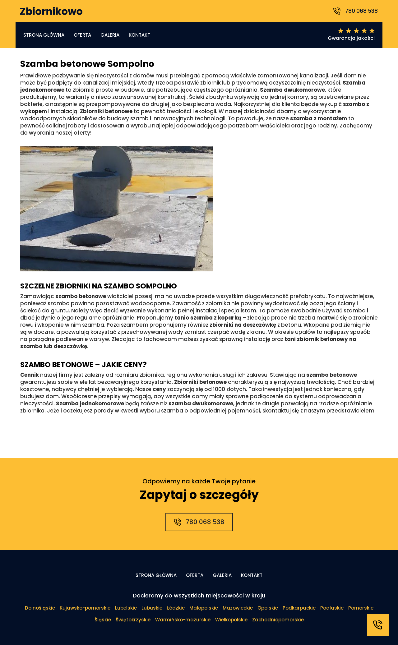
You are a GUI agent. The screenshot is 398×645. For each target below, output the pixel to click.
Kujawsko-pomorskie (85, 608)
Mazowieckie (238, 608)
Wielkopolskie (231, 619)
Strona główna (43, 35)
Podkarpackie (299, 608)
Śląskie (103, 619)
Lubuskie (151, 608)
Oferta (82, 35)
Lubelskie (126, 608)
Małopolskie (203, 608)
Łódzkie (176, 608)
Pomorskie (360, 608)
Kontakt (139, 35)
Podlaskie (332, 608)
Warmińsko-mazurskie (183, 619)
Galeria (109, 35)
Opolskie (267, 608)
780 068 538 (355, 11)
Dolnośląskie (40, 608)
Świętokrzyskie (133, 619)
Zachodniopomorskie (278, 619)
